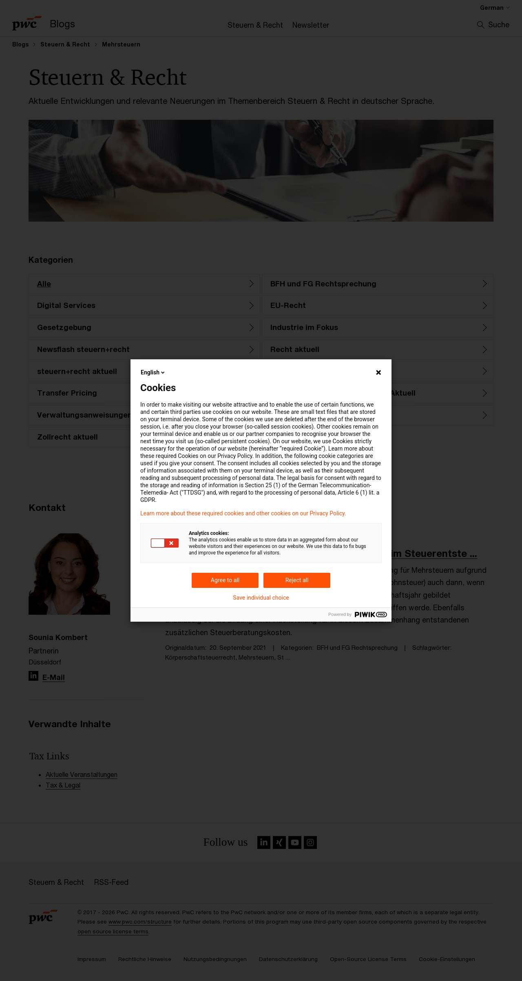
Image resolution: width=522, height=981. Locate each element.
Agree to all (225, 580)
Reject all (297, 580)
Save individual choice (261, 597)
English (153, 372)
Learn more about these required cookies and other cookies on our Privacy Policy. (243, 513)
